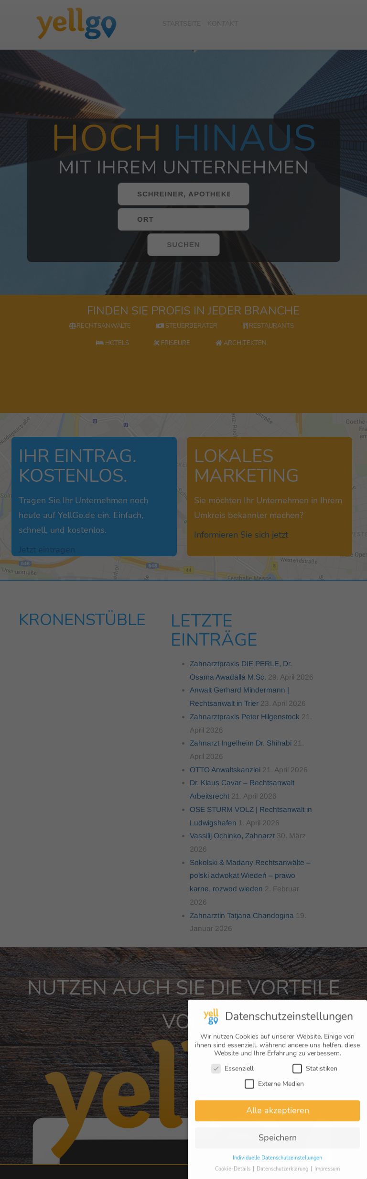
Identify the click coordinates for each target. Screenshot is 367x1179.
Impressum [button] (327, 1174)
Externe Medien (274, 1088)
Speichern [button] (278, 1142)
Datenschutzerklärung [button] (283, 1174)
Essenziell (232, 1073)
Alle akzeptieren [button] (277, 1115)
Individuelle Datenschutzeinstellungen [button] (277, 1163)
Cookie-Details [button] (233, 1174)
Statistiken (314, 1073)
